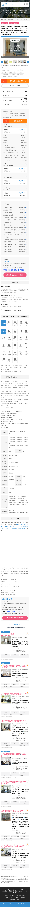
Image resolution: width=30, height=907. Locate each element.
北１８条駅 (19, 437)
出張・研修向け (20, 74)
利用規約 (22, 895)
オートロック (5, 72)
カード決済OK (5, 74)
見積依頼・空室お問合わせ (18, 81)
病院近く (10, 76)
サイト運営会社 (21, 897)
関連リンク (8, 895)
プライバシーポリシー (10, 897)
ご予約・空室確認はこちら (16, 618)
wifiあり (23, 70)
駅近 (8, 70)
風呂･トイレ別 (19, 72)
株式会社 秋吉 (6, 262)
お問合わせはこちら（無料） (15, 275)
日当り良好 (4, 76)
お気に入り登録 (16, 86)
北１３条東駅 (20, 445)
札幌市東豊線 (12, 445)
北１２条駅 (19, 439)
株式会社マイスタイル (11, 689)
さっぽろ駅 (19, 441)
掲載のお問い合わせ (15, 899)
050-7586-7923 (17, 269)
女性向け (4, 70)
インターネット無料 (15, 70)
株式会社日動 (9, 716)
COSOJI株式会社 (9, 659)
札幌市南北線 (12, 437)
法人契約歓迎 (12, 74)
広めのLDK (11, 72)
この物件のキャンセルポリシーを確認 (11, 310)
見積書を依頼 (18, 121)
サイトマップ (15, 895)
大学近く (16, 76)
